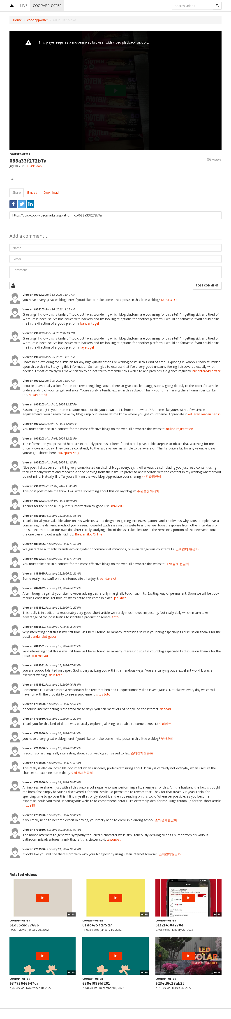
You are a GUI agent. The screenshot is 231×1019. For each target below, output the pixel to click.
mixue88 (117, 506)
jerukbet (120, 598)
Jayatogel (87, 347)
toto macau (39, 656)
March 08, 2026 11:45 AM (61, 462)
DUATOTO (169, 300)
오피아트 (165, 723)
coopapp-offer (47, 5)
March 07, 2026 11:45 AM (61, 486)
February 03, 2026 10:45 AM (63, 782)
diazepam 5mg (68, 453)
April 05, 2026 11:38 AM (60, 357)
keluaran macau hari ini (204, 414)
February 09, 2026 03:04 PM (63, 733)
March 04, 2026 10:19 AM (61, 501)
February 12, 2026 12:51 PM (63, 704)
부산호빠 (167, 738)
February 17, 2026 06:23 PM (63, 646)
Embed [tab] (32, 192)
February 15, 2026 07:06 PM (63, 665)
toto (115, 617)
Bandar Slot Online (88, 534)
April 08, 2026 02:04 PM (60, 333)
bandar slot (108, 578)
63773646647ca (24, 983)
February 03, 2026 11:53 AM (63, 763)
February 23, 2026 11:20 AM (63, 559)
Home (17, 20)
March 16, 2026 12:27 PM (61, 404)
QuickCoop (34, 166)
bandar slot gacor (43, 636)
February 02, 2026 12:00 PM (63, 815)
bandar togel (89, 323)
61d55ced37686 (24, 925)
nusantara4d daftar (206, 371)
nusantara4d (38, 395)
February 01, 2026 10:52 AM (63, 849)
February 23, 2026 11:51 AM (63, 544)
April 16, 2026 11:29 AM (60, 309)
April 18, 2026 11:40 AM (60, 295)
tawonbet (114, 839)
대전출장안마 (151, 476)
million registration (179, 429)
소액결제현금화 (142, 753)
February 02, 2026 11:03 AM (63, 830)
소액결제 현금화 (187, 549)
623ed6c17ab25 (170, 983)
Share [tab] (16, 192)
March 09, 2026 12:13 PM (61, 438)
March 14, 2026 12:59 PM (61, 424)
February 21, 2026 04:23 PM (63, 588)
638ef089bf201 (96, 983)
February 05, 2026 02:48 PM (63, 748)
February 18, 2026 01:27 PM (63, 607)
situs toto (55, 675)
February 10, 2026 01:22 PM (63, 719)
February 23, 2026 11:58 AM (63, 516)
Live (24, 5)
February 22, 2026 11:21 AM (63, 573)
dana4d (165, 709)
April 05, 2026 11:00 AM (60, 381)
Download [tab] (51, 192)
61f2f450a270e (169, 925)
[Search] (217, 5)
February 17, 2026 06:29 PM (63, 627)
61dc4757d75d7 (97, 925)
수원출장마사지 (148, 491)
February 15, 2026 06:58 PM (63, 684)
